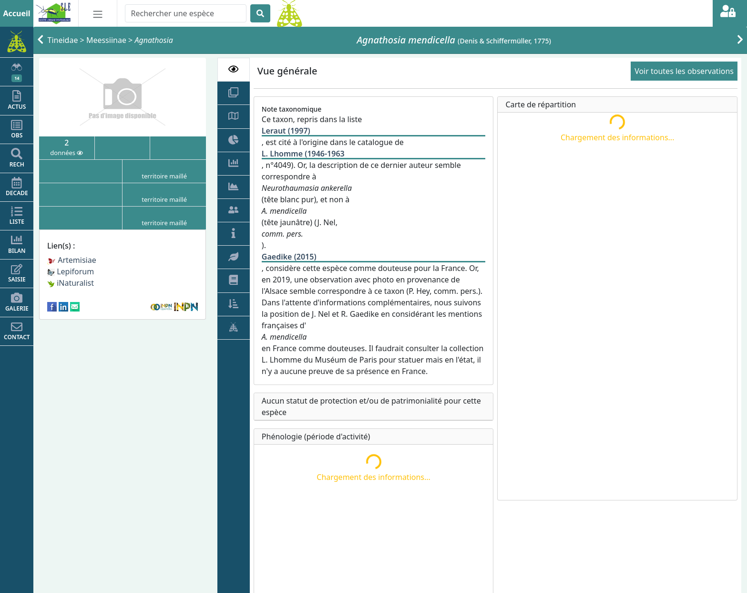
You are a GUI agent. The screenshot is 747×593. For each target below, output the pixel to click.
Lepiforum (70, 271)
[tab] (233, 70)
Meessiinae (106, 40)
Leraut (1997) (286, 130)
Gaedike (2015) (289, 256)
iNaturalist (70, 283)
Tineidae (63, 40)
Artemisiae (71, 260)
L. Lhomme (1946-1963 (303, 153)
